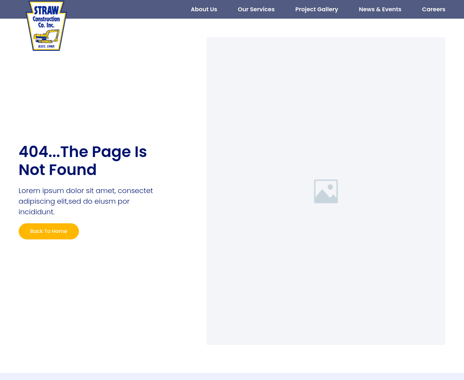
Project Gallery (316, 9)
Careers (434, 9)
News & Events (380, 9)
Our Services (256, 9)
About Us (204, 9)
